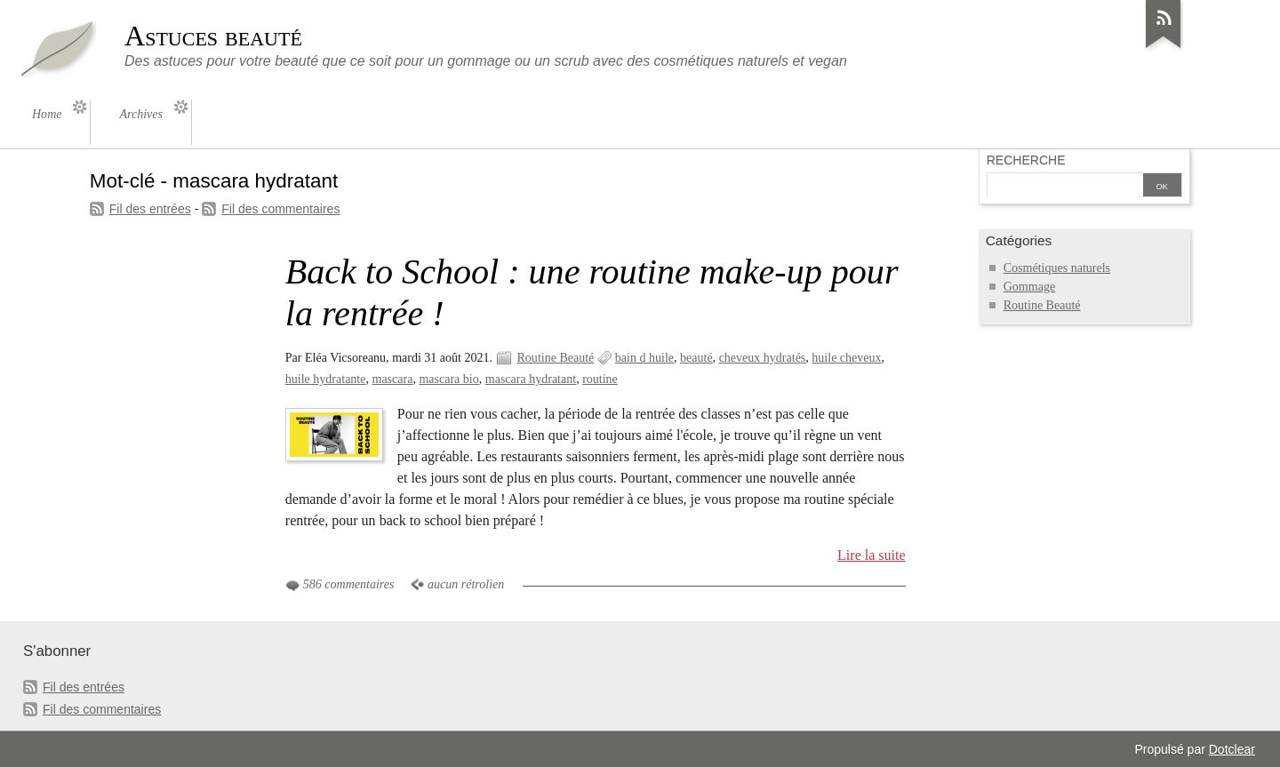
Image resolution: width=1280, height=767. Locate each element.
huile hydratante (325, 379)
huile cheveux (846, 357)
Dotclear (1232, 749)
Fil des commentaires (280, 209)
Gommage (1029, 286)
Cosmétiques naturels (1057, 268)
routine (600, 379)
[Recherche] (1063, 186)
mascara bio (448, 379)
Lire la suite (871, 555)
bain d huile (644, 357)
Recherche (1026, 160)
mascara (392, 379)
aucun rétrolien (466, 584)
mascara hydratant (530, 379)
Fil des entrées (150, 209)
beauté (696, 357)
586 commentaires (349, 584)
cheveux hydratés (762, 357)
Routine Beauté (556, 357)
